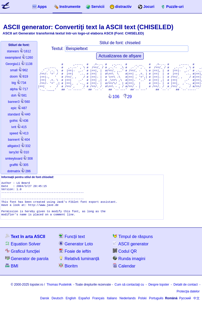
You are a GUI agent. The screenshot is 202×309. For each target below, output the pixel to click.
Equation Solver (23, 249)
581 (19, 95)
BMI (11, 271)
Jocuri (146, 6)
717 (19, 89)
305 (18, 165)
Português (156, 304)
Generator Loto (76, 249)
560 (19, 102)
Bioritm (68, 271)
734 (19, 83)
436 (18, 121)
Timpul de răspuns (133, 242)
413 (18, 133)
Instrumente (67, 6)
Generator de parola (26, 264)
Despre (158, 290)
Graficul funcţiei (22, 256)
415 (19, 127)
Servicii (95, 6)
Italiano (112, 304)
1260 (19, 57)
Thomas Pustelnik (59, 290)
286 (19, 171)
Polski (142, 304)
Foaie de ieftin (75, 256)
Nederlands (127, 304)
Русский (185, 304)
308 (19, 158)
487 (19, 108)
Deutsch (57, 304)
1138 (19, 64)
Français (98, 304)
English (70, 304)
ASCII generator (131, 249)
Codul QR (125, 256)
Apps (39, 6)
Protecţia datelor (188, 297)
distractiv (121, 6)
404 (19, 139)
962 (19, 70)
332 (19, 146)
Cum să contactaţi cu (129, 290)
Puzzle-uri (172, 6)
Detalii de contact (186, 290)
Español (84, 304)
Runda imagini (129, 264)
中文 (196, 304)
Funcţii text (72, 242)
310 (19, 152)
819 (19, 76)
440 (19, 114)
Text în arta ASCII (25, 242)
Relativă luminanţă (79, 264)
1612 (19, 51)
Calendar (124, 271)
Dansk (44, 304)
